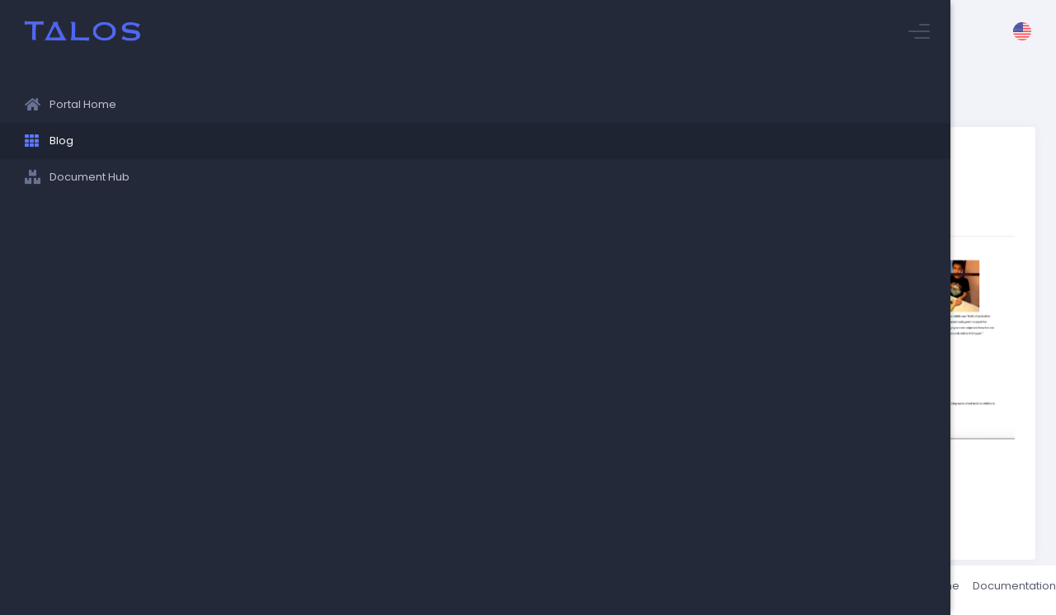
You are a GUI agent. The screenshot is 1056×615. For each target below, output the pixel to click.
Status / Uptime (898, 590)
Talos (290, 590)
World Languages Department (341, 465)
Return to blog (304, 501)
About (828, 590)
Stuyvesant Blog (279, 95)
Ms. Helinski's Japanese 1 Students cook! (445, 95)
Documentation (993, 590)
